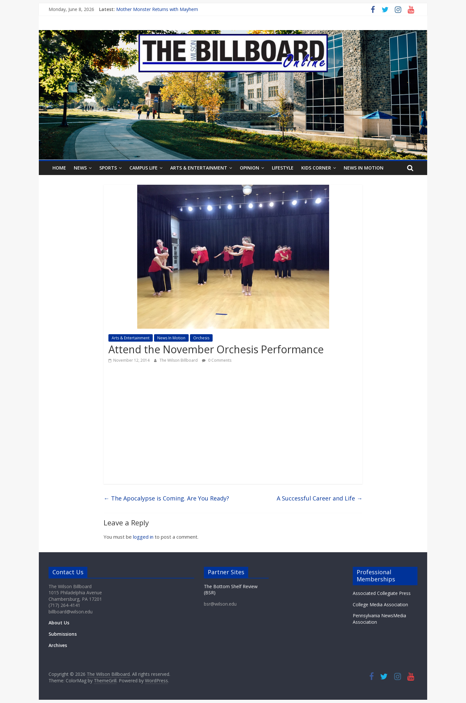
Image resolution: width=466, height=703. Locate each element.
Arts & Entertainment (198, 168)
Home (59, 168)
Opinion (249, 168)
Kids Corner (316, 168)
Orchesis (201, 338)
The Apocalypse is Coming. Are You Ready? (166, 498)
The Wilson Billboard (179, 360)
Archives (58, 645)
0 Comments (216, 360)
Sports (108, 168)
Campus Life (143, 168)
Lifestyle (283, 168)
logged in (143, 536)
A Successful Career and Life (319, 498)
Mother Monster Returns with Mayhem (157, 9)
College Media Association (380, 604)
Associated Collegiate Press (382, 593)
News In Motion (363, 168)
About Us (59, 623)
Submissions (63, 634)
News (80, 168)
